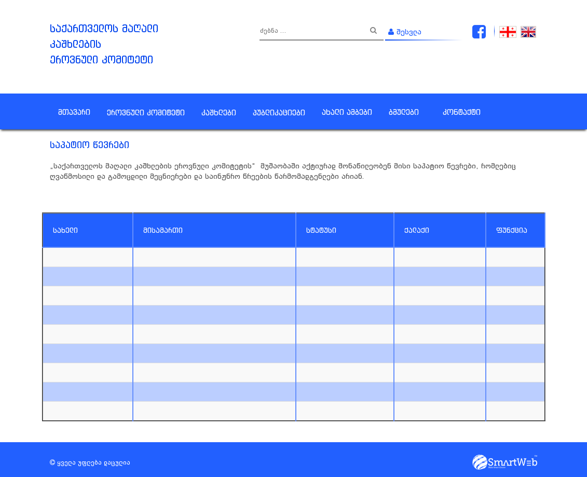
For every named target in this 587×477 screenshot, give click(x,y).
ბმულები (404, 112)
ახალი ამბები (347, 112)
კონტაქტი (462, 112)
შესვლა (404, 31)
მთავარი (74, 112)
